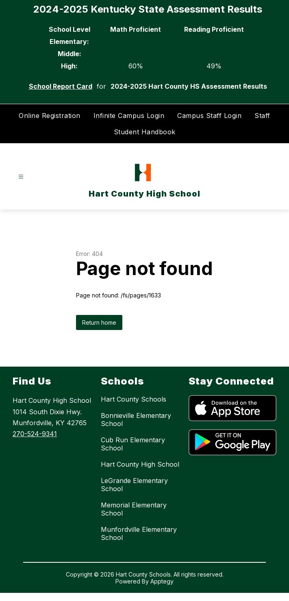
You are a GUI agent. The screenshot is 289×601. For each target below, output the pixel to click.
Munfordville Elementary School (139, 533)
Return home (99, 322)
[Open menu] (21, 176)
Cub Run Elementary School (133, 444)
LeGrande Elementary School (134, 484)
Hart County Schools (133, 399)
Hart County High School (140, 464)
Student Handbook (145, 132)
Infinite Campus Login (129, 115)
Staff (262, 115)
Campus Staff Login (209, 115)
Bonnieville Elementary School (136, 419)
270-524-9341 (35, 434)
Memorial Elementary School (134, 509)
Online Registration (49, 115)
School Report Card (60, 86)
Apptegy (162, 581)
